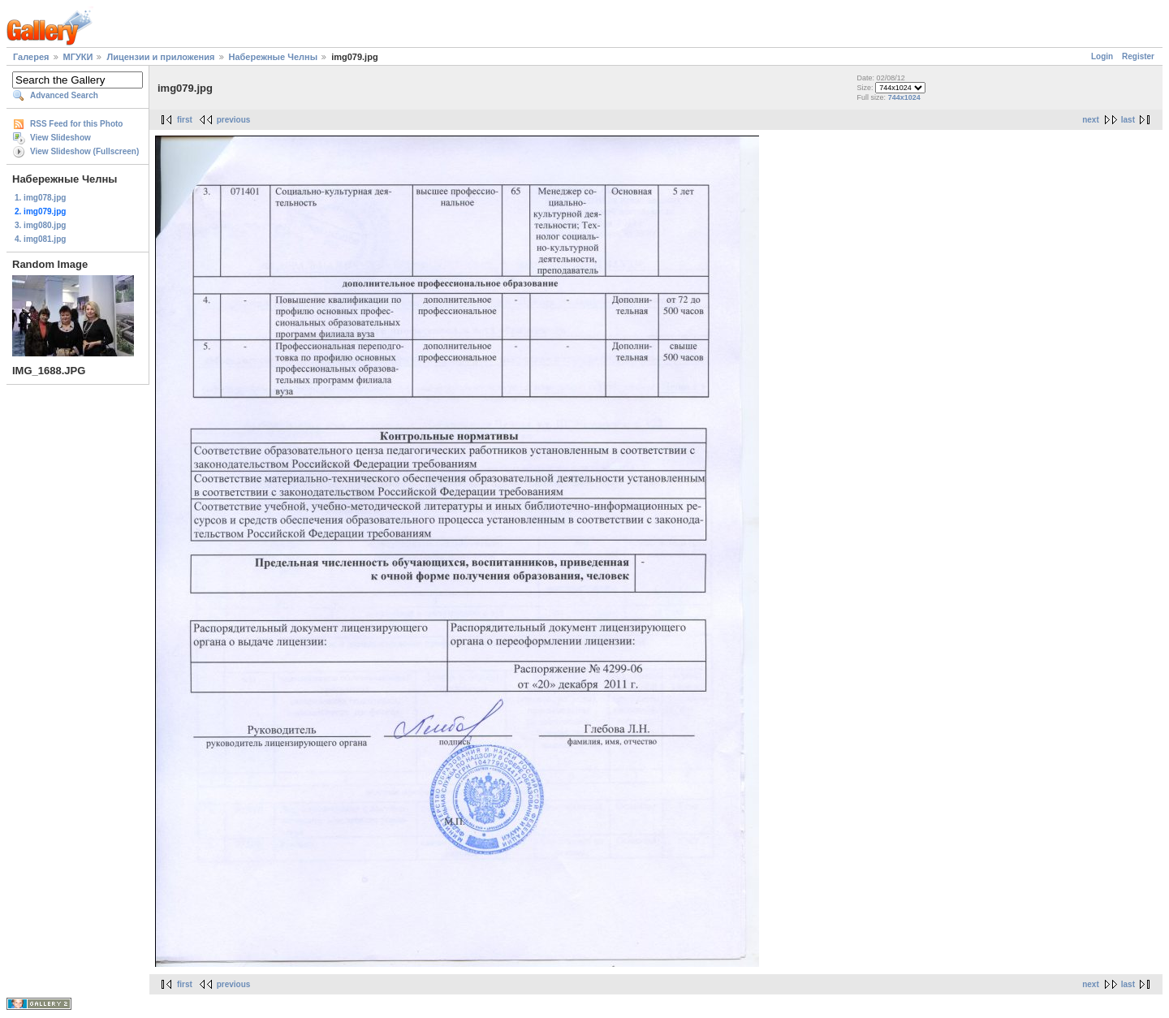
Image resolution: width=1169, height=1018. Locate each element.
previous (234, 119)
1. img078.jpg (40, 197)
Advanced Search (64, 95)
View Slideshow (60, 137)
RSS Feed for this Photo (76, 123)
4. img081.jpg (40, 239)
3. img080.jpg (40, 225)
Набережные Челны (273, 57)
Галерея (31, 57)
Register (1138, 56)
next (1090, 119)
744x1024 (904, 97)
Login (1102, 56)
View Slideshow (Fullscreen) (84, 151)
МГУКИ (78, 57)
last (1128, 119)
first (184, 119)
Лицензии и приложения (160, 57)
